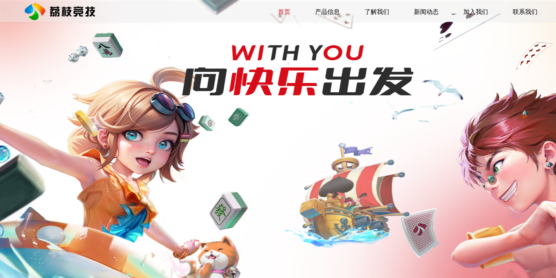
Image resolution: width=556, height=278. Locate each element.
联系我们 (525, 11)
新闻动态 (426, 11)
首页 (284, 11)
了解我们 (376, 11)
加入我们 (475, 11)
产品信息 (327, 11)
